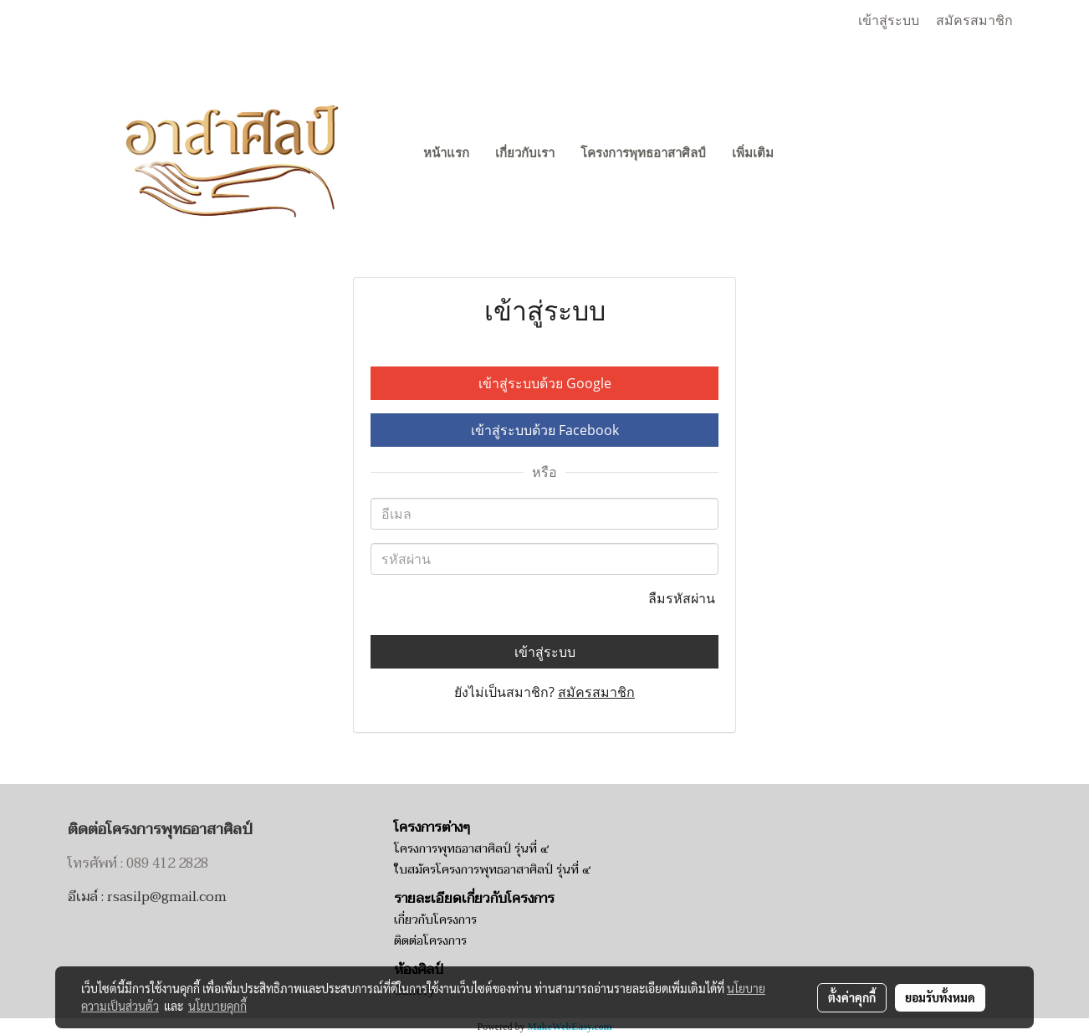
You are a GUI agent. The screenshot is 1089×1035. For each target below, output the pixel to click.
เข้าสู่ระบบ (888, 20)
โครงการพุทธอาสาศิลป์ (643, 153)
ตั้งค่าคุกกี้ (852, 997)
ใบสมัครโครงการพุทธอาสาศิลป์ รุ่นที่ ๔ (492, 869)
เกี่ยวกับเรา (525, 153)
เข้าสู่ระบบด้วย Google (544, 383)
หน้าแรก (446, 153)
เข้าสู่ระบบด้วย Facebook (545, 430)
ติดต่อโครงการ (430, 940)
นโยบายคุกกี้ (217, 1005)
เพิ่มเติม (753, 153)
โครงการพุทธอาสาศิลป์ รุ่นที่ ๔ (471, 848)
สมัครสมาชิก (974, 20)
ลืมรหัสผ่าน (683, 598)
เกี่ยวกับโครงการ (435, 920)
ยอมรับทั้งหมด (940, 997)
